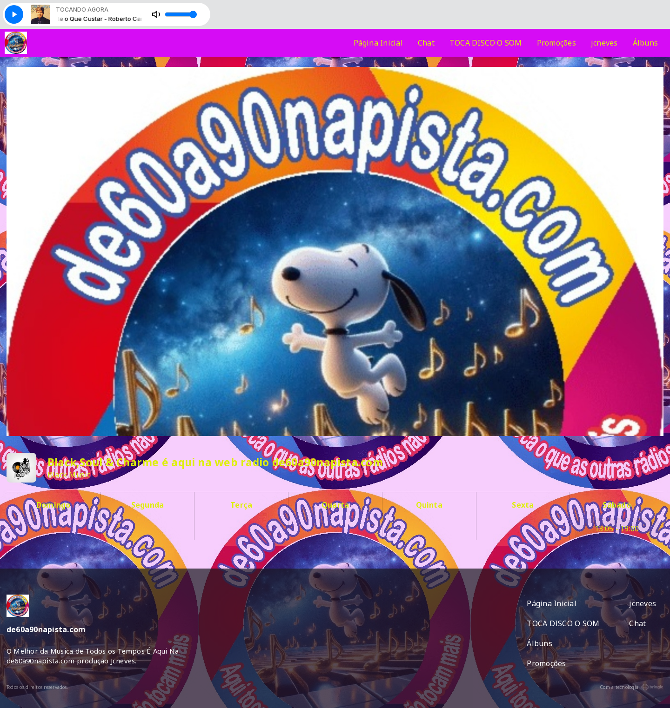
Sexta (523, 505)
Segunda (147, 505)
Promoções (556, 43)
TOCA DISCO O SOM (485, 43)
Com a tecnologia (631, 687)
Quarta (335, 505)
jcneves (604, 43)
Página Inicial (378, 43)
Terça (241, 505)
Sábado (616, 505)
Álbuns (645, 43)
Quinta (429, 505)
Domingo (53, 505)
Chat (426, 43)
